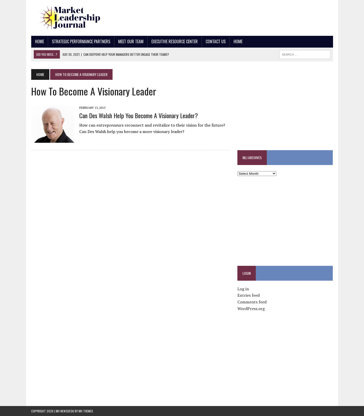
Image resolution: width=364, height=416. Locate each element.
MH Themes (86, 411)
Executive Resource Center (174, 41)
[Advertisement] (240, 16)
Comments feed (252, 302)
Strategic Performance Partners (81, 41)
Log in (243, 289)
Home (39, 41)
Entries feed (248, 295)
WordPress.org (251, 308)
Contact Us (216, 41)
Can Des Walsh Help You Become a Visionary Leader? (138, 115)
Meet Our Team (131, 41)
